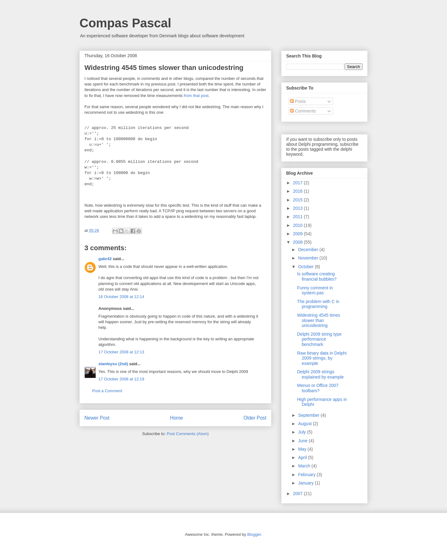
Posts (298, 101)
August (305, 423)
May (302, 449)
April (303, 457)
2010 (298, 225)
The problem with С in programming (318, 304)
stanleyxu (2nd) (113, 363)
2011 (298, 216)
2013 (298, 208)
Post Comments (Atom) (188, 433)
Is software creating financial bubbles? (316, 276)
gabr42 (105, 258)
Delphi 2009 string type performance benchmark (319, 339)
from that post (196, 95)
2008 (298, 242)
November (308, 257)
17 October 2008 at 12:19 (121, 379)
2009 (298, 233)
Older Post (254, 417)
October (306, 266)
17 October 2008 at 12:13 (121, 352)
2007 (298, 493)
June (303, 440)
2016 (298, 191)
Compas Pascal (125, 23)
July (302, 432)
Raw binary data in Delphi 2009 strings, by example (322, 358)
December (308, 249)
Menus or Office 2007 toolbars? (318, 388)
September (309, 415)
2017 (298, 182)
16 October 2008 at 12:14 (121, 296)
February (307, 474)
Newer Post (97, 417)
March (304, 465)
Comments (303, 110)
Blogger (254, 534)
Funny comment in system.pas (315, 290)
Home (176, 417)
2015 (298, 199)
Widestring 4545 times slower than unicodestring (318, 320)
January (306, 482)
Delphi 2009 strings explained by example (320, 374)
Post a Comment (107, 390)
